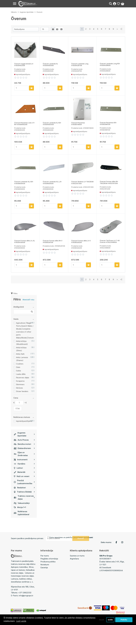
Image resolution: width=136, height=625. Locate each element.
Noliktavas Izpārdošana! (21, 513)
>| (121, 29)
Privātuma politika (47, 561)
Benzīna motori (24, 444)
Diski (18, 367)
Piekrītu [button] (124, 620)
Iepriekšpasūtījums (24, 421)
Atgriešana (74, 558)
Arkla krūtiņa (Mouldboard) (22, 342)
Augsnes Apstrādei (24, 434)
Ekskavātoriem (24, 448)
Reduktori (24, 487)
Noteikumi (44, 564)
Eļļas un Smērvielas (24, 454)
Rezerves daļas (22, 377)
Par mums (44, 556)
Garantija (44, 567)
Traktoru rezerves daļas (24, 497)
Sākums (14, 12)
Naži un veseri (24, 476)
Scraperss (20, 381)
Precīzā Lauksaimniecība (24, 482)
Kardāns (24, 464)
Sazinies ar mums (77, 556)
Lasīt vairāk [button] (21, 621)
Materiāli (24, 472)
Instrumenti (24, 459)
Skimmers (20, 384)
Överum (39, 12)
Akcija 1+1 (20, 507)
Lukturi (24, 468)
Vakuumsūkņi (22, 503)
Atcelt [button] (101, 620)
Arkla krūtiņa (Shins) (21, 349)
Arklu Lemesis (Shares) (22, 358)
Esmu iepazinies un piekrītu (71, 537)
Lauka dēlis (21, 374)
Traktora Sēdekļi (24, 492)
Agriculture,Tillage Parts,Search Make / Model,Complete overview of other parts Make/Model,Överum (25, 330)
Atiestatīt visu (28, 299)
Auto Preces (24, 440)
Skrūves (19, 388)
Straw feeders (22, 391)
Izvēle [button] (110, 620)
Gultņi (18, 370)
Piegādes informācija (49, 558)
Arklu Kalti (20, 354)
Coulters (19, 364)
